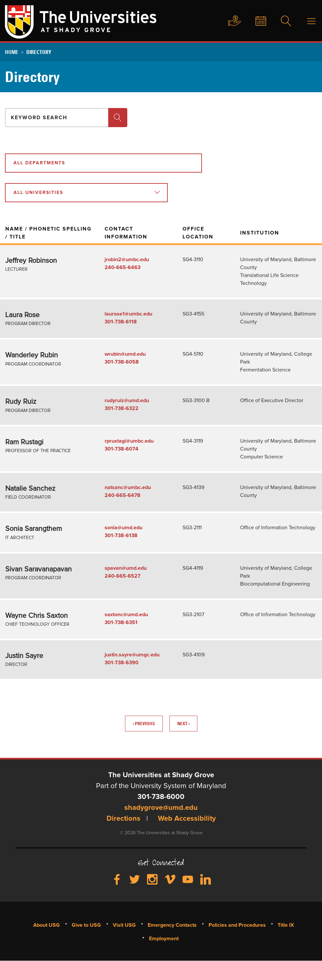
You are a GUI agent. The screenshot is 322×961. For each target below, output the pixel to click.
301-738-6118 (121, 321)
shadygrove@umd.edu (161, 807)
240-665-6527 (122, 576)
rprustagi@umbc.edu (129, 441)
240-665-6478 (122, 495)
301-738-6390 (121, 662)
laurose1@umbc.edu (128, 313)
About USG (46, 925)
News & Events (255, 21)
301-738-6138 (121, 535)
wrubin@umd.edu (125, 354)
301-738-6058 (122, 362)
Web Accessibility (187, 818)
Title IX (286, 925)
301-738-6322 (121, 408)
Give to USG (228, 21)
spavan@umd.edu (126, 568)
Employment (164, 938)
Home (11, 52)
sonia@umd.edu (123, 527)
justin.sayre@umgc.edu (132, 654)
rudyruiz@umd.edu (127, 400)
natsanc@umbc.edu (128, 487)
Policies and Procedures (237, 925)
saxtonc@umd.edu (126, 614)
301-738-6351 (121, 622)
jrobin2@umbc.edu (127, 259)
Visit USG (124, 925)
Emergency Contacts (172, 925)
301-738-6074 (121, 449)
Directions (123, 818)
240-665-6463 (122, 267)
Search (281, 21)
